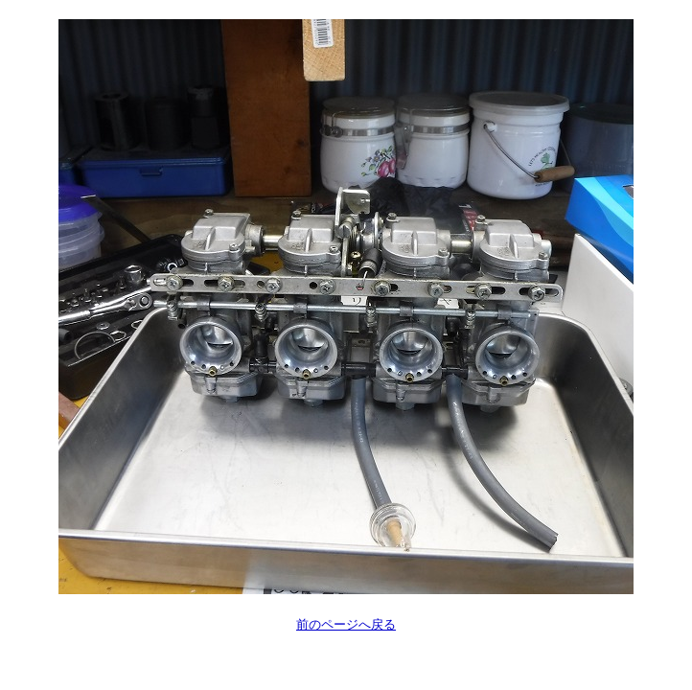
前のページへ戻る (346, 624)
